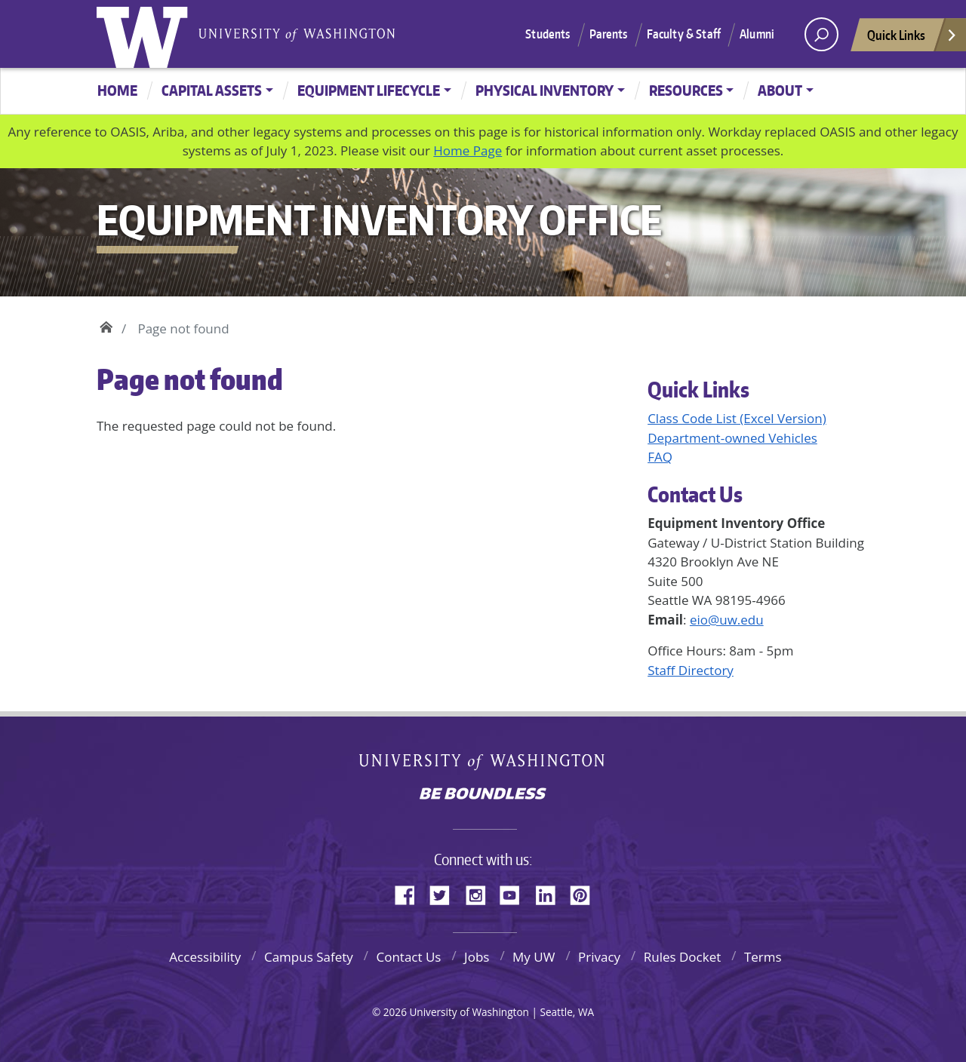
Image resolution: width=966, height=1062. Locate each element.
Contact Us (408, 956)
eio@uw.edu (727, 619)
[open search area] (821, 34)
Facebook (410, 893)
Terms (763, 956)
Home (117, 90)
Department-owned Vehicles (732, 438)
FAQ (660, 456)
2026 (395, 1012)
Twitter (445, 893)
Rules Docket (682, 956)
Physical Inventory (544, 90)
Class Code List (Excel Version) (737, 418)
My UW (533, 956)
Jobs (476, 956)
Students (547, 33)
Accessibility (205, 956)
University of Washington (146, 34)
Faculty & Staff (684, 33)
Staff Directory (691, 670)
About (780, 90)
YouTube (515, 893)
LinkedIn (551, 893)
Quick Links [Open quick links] (912, 38)
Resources (686, 90)
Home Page (467, 150)
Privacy (599, 956)
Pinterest (585, 893)
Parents (608, 33)
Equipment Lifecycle (368, 90)
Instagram (481, 893)
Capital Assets (212, 90)
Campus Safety (308, 956)
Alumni (757, 33)
